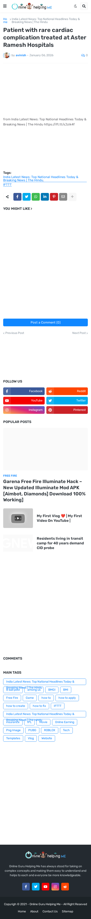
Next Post (79, 333)
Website (46, 738)
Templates (13, 738)
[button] (5, 6)
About (34, 911)
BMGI (51, 690)
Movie (43, 722)
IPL (29, 722)
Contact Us (50, 911)
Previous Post (14, 333)
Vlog (31, 738)
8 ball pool (13, 690)
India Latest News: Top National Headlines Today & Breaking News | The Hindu (46, 21)
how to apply (67, 698)
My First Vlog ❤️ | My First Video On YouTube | (59, 518)
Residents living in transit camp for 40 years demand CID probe (60, 543)
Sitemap (67, 911)
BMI (65, 690)
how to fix (39, 706)
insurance (13, 722)
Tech (66, 730)
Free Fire (12, 698)
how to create (15, 706)
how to (46, 698)
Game (30, 698)
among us (34, 690)
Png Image (13, 730)
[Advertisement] (45, 266)
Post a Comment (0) (46, 322)
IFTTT (7, 185)
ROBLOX (49, 730)
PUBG (32, 730)
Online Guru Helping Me (45, 904)
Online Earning (64, 722)
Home (5, 21)
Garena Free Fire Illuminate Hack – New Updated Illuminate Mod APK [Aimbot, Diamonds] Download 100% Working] (44, 491)
